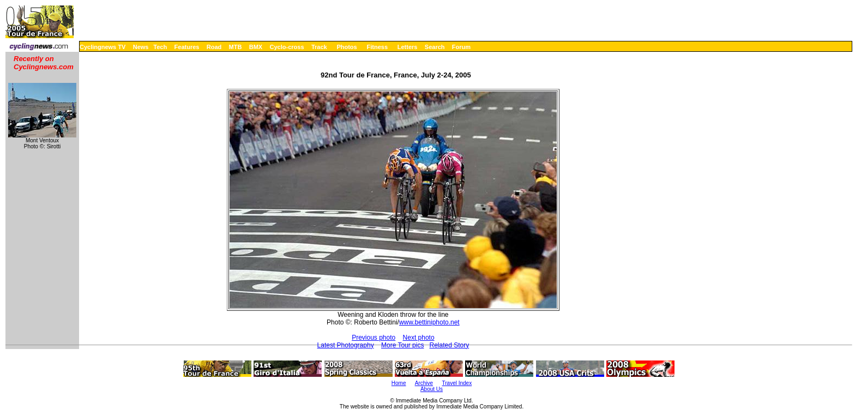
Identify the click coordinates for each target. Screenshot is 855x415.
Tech (160, 47)
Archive (424, 383)
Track (319, 47)
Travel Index (457, 383)
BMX (255, 47)
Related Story (449, 345)
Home (399, 383)
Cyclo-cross (287, 47)
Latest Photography (345, 345)
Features (187, 47)
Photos (346, 47)
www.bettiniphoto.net (429, 322)
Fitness (377, 47)
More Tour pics (402, 345)
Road (214, 47)
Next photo (419, 337)
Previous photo (373, 337)
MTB (235, 47)
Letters (408, 47)
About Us (431, 389)
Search (435, 47)
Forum (461, 47)
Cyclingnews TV (102, 47)
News (141, 47)
